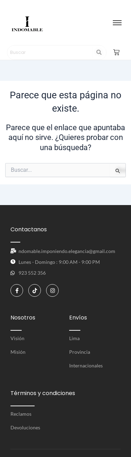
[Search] (50, 52)
